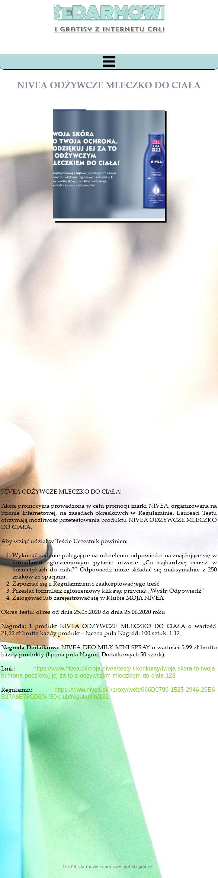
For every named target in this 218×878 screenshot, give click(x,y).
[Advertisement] (115, 392)
